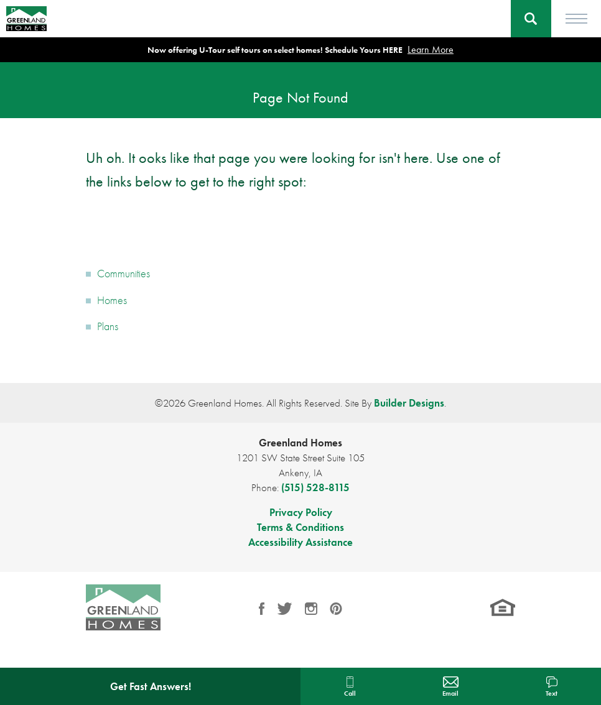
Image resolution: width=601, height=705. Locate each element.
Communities (123, 273)
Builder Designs (409, 403)
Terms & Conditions (300, 527)
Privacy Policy (300, 512)
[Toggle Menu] (576, 18)
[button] (531, 18)
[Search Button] (531, 18)
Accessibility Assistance (300, 542)
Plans (107, 326)
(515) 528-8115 (315, 487)
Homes (112, 300)
